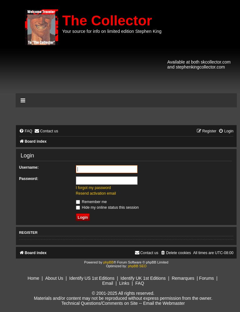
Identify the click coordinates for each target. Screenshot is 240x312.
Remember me (91, 202)
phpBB (108, 262)
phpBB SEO (137, 266)
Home (33, 278)
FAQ (139, 283)
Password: (28, 178)
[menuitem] (25, 131)
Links (124, 283)
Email (107, 283)
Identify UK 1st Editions (143, 278)
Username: (29, 167)
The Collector (107, 20)
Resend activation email (96, 193)
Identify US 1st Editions (92, 278)
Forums (206, 278)
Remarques (183, 278)
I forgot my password (93, 188)
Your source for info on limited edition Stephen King (112, 31)
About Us (54, 278)
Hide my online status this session (107, 207)
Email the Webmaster (164, 303)
